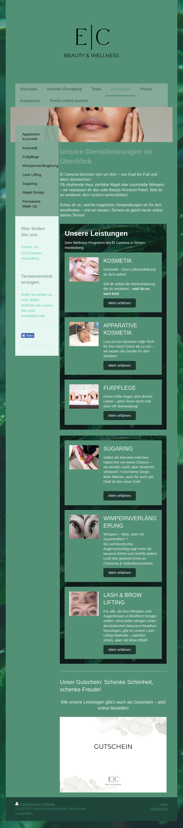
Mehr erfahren (119, 303)
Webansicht (159, 809)
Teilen (27, 335)
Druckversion (28, 804)
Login (164, 804)
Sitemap (49, 804)
